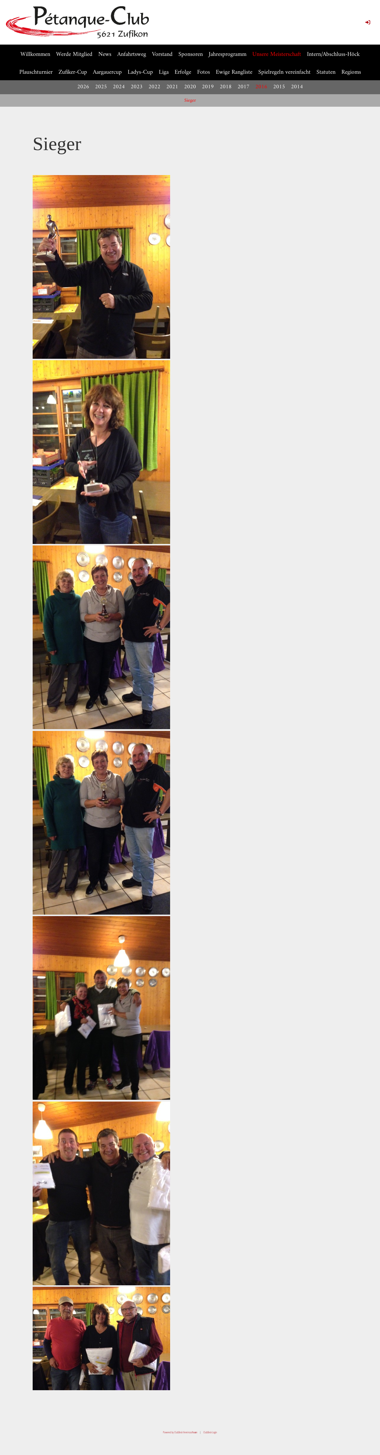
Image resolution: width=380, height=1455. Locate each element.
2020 (190, 87)
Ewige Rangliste (234, 72)
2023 (136, 87)
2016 (261, 87)
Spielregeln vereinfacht (284, 72)
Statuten (325, 72)
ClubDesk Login (210, 1432)
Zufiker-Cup (72, 72)
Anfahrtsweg (131, 54)
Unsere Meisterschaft (276, 54)
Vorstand (162, 54)
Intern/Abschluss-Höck (333, 54)
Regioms (351, 72)
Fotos (203, 72)
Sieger (190, 100)
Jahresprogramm (227, 54)
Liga (164, 72)
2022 (154, 87)
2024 (119, 87)
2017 (243, 87)
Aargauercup (107, 72)
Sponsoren (190, 54)
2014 (297, 87)
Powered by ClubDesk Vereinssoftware (180, 1432)
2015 (279, 87)
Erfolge (183, 72)
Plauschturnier (36, 72)
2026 (83, 87)
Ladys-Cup (140, 72)
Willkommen (35, 54)
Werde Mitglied (74, 54)
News (104, 54)
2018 (226, 87)
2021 (172, 87)
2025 (101, 87)
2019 (208, 87)
